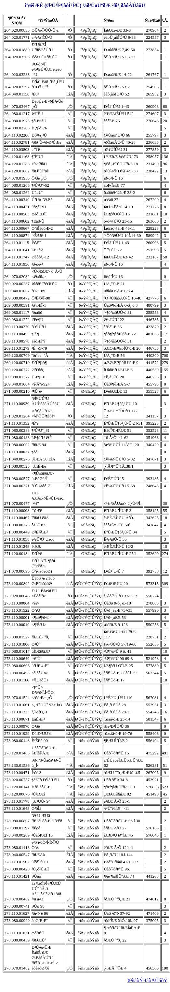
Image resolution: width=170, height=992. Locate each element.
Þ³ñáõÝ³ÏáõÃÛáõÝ (147, 980)
